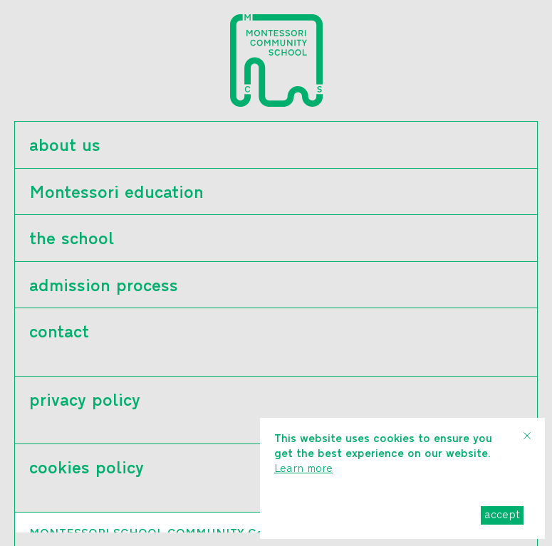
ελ (37, 537)
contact (59, 333)
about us (64, 146)
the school (71, 239)
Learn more (303, 469)
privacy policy (84, 401)
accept (502, 515)
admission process (103, 286)
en (63, 537)
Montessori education (116, 193)
